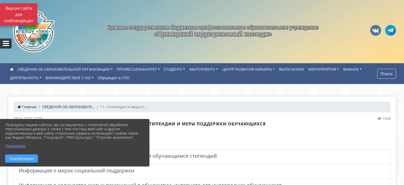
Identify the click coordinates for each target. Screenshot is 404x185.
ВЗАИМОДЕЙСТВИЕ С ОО (68, 77)
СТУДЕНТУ (173, 69)
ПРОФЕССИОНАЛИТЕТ (137, 69)
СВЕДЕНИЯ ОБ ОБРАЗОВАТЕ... (68, 106)
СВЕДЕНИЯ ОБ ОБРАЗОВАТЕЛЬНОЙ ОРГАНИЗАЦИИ (64, 69)
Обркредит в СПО (114, 77)
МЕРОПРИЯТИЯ (322, 69)
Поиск (387, 74)
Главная (27, 106)
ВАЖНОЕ (351, 69)
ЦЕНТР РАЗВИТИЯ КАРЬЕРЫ (247, 69)
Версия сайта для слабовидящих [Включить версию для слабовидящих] (18, 14)
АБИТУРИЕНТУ (202, 69)
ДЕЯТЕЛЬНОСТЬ (24, 77)
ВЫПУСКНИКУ (291, 69)
